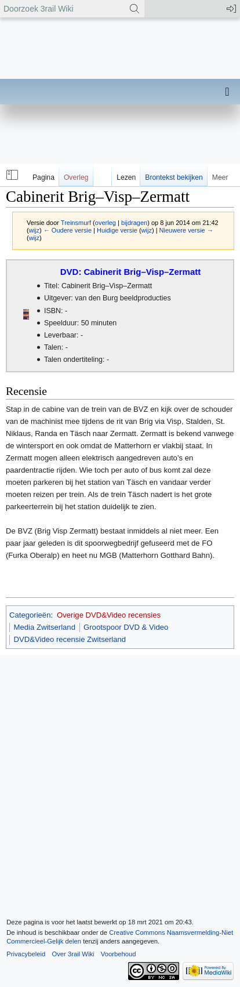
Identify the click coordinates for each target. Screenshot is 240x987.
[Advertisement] (119, 136)
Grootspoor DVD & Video (125, 627)
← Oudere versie (67, 230)
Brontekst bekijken (173, 177)
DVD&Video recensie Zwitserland (70, 639)
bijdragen (134, 222)
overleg (105, 222)
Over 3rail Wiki (73, 953)
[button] (11, 175)
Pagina (43, 177)
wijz (34, 230)
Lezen (126, 177)
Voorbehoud (118, 953)
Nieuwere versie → (186, 230)
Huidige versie (117, 230)
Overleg (76, 177)
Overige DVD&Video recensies (109, 615)
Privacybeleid (25, 953)
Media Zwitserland (44, 627)
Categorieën (29, 615)
